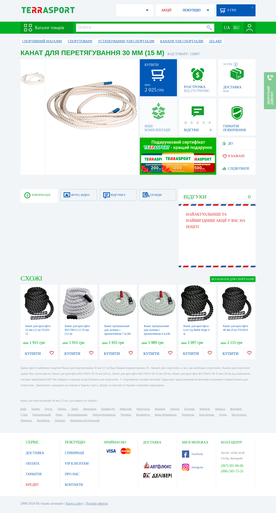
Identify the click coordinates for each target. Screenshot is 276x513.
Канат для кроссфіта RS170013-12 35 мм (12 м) (77, 329)
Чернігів (204, 408)
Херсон (174, 408)
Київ (23, 408)
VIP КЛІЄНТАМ (77, 463)
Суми (23, 414)
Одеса (48, 408)
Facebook (192, 454)
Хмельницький (41, 414)
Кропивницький (77, 414)
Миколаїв (125, 408)
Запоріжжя (89, 408)
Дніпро (61, 408)
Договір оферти (96, 503)
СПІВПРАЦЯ (74, 453)
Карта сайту (74, 503)
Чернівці (126, 414)
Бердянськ (43, 420)
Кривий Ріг (108, 408)
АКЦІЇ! (166, 10)
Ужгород (60, 420)
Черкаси (220, 408)
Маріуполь (143, 408)
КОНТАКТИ (74, 485)
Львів (74, 408)
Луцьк (223, 414)
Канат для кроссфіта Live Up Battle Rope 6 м (196, 329)
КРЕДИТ (32, 485)
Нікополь (26, 420)
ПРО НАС (72, 474)
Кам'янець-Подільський (85, 420)
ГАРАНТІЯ (33, 474)
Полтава (189, 408)
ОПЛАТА (33, 463)
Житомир (236, 408)
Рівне (59, 414)
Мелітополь (239, 414)
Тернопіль (188, 414)
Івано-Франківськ (165, 414)
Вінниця (160, 408)
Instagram (192, 467)
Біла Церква (206, 414)
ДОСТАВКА (35, 453)
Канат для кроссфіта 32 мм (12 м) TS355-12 (37, 329)
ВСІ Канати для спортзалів (232, 279)
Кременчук (143, 414)
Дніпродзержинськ (103, 414)
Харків (35, 408)
